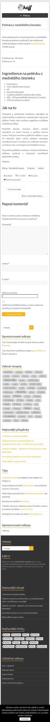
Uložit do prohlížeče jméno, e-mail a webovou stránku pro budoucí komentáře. (22, 306)
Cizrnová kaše (13, 189)
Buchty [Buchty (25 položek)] (28, 372)
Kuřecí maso (19, 638)
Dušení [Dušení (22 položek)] (42, 376)
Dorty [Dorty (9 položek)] (34, 376)
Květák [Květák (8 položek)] (22, 388)
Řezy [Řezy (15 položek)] (16, 420)
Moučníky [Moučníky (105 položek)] (21, 392)
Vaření (41, 168)
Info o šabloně (8, 666)
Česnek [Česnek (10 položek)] (38, 416)
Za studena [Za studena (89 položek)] (10, 416)
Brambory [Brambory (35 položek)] (8, 372)
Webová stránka (9, 292)
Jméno (5, 263)
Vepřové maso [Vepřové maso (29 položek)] (22, 412)
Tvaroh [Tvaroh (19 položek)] (7, 408)
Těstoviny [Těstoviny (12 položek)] (17, 408)
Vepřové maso (21, 646)
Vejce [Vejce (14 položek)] (37, 408)
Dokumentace (8, 678)
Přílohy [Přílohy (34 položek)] (20, 400)
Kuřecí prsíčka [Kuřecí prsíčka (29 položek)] (10, 388)
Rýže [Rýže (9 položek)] (38, 400)
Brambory (30, 638)
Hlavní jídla (16, 634)
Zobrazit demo (8, 670)
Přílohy (40, 638)
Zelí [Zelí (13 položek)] (30, 416)
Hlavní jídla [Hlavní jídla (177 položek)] (10, 380)
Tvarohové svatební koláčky (15, 436)
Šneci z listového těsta (33, 196)
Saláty (25, 642)
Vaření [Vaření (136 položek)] (27, 408)
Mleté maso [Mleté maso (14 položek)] (8, 392)
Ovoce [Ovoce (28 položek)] (7, 396)
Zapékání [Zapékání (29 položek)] (36, 412)
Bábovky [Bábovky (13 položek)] (38, 372)
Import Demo (7, 674)
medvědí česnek (37, 43)
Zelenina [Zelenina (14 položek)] (22, 416)
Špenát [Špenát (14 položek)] (24, 420)
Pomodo (6, 345)
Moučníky (35, 634)
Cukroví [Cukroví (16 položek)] (16, 376)
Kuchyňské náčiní (10, 477)
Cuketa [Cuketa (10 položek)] (7, 376)
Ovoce (32, 646)
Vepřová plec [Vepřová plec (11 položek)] (9, 412)
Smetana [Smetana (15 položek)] (28, 404)
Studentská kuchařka (34, 493)
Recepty (34, 176)
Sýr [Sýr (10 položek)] (36, 404)
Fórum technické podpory (12, 683)
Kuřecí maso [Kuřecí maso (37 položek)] (36, 384)
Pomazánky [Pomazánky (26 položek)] (9, 400)
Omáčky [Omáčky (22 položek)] (41, 392)
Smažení (7, 642)
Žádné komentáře (13, 180)
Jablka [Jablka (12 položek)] (7, 384)
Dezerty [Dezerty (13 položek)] (25, 376)
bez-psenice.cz (36, 514)
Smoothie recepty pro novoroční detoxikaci (21, 456)
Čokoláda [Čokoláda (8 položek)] (7, 420)
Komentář (6, 224)
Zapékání (34, 642)
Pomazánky (42, 646)
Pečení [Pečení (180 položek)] (17, 396)
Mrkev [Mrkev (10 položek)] (32, 392)
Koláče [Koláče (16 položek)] (23, 384)
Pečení (7, 634)
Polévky (31, 168)
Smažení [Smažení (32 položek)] (17, 404)
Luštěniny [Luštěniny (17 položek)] (42, 388)
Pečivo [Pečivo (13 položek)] (27, 396)
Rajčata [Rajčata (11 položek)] (29, 400)
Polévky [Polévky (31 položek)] (37, 396)
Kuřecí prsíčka (9, 646)
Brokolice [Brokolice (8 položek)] (19, 372)
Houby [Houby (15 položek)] (22, 380)
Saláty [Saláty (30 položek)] (7, 404)
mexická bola (26, 509)
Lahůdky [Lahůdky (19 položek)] (31, 388)
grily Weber (38, 350)
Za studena (8, 638)
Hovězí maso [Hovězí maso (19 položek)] (33, 380)
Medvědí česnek (16, 168)
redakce (9, 176)
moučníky (24, 501)
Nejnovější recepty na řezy (14, 461)
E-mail (5, 279)
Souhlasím (25, 719)
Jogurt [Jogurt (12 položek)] (15, 384)
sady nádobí (28, 485)
